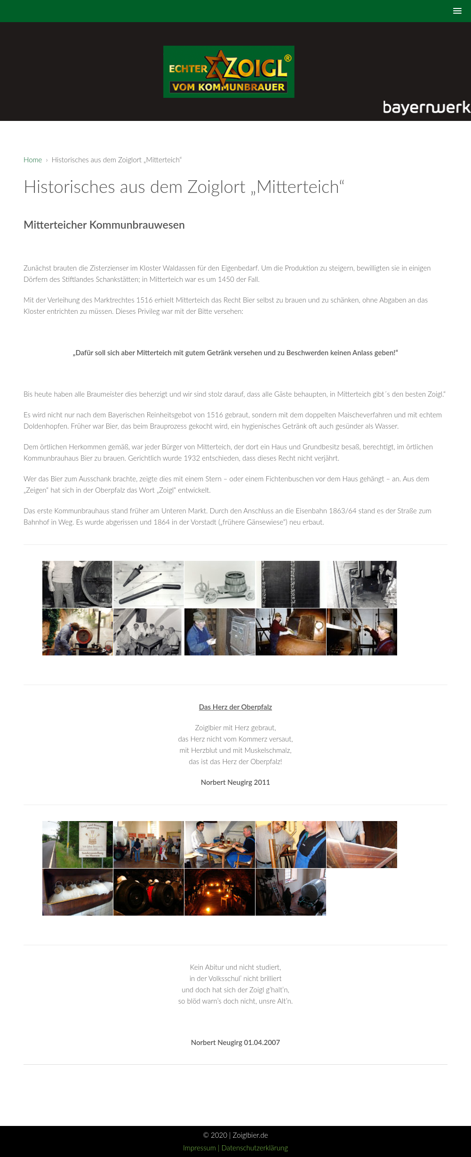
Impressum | (202, 1147)
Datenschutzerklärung (255, 1147)
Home (33, 159)
